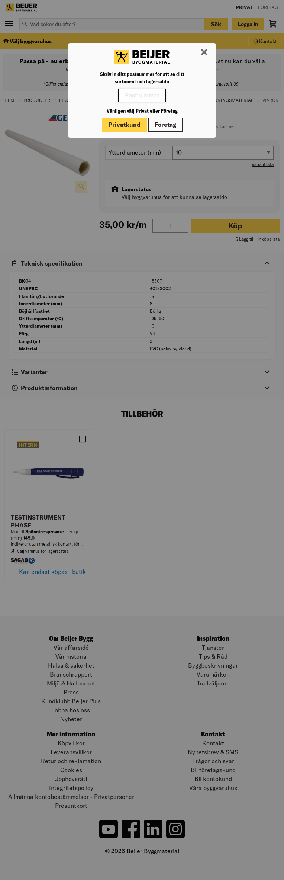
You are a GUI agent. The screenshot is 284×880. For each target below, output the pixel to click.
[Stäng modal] (204, 52)
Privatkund (124, 124)
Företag (165, 124)
